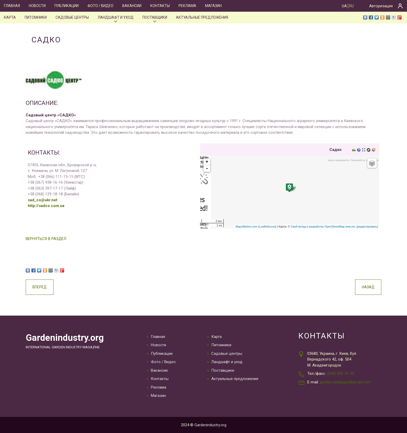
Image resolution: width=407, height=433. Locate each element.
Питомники (36, 17)
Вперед (39, 287)
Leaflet (263, 226)
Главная (12, 6)
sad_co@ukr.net (42, 200)
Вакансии (131, 6)
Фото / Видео (100, 6)
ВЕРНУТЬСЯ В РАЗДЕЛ (46, 238)
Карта (10, 17)
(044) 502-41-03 (340, 373)
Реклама (187, 6)
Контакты (160, 6)
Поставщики (155, 17)
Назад (368, 287)
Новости (37, 6)
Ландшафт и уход (116, 17)
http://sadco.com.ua (46, 205)
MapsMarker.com (246, 226)
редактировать (367, 226)
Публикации (67, 6)
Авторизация (381, 6)
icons (272, 226)
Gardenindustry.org (65, 337)
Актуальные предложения (202, 17)
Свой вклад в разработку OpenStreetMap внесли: (323, 226)
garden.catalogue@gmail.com (345, 382)
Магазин (213, 6)
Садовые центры (72, 17)
